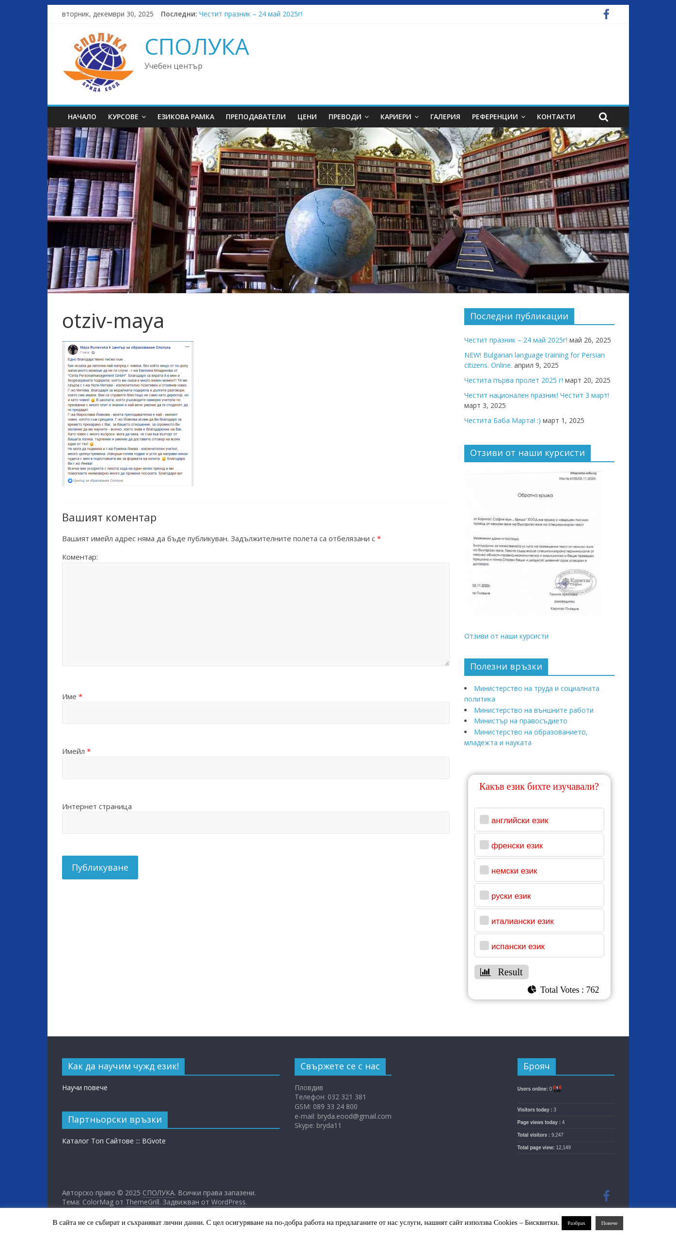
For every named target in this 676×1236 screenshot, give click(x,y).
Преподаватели (256, 116)
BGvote (154, 1140)
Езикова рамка (185, 116)
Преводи (345, 116)
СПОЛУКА (196, 46)
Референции (495, 116)
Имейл (76, 751)
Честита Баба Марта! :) (502, 420)
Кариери (395, 116)
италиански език (522, 921)
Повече (609, 1223)
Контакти (556, 116)
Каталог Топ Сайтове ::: (102, 1140)
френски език (517, 845)
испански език (518, 946)
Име (72, 696)
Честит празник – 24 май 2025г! (250, 13)
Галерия (445, 116)
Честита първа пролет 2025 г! (513, 380)
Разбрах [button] (576, 1223)
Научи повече (85, 1087)
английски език (520, 820)
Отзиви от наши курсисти (506, 636)
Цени (307, 116)
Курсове (123, 116)
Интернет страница (97, 806)
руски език (511, 896)
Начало (82, 116)
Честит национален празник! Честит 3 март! (536, 395)
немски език (514, 871)
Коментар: (80, 557)
